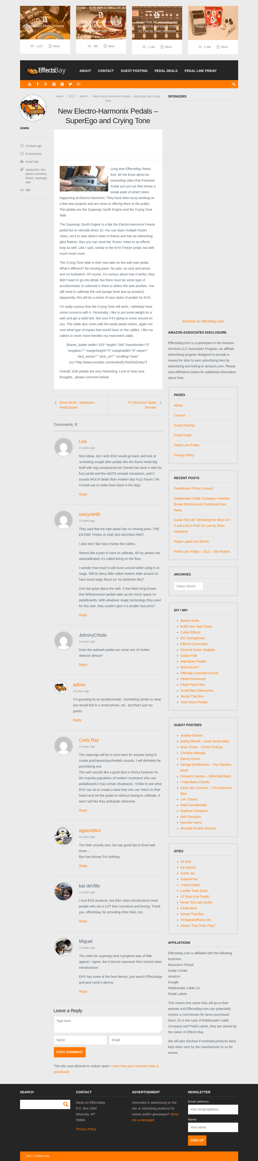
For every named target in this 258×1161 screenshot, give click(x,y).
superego (41, 178)
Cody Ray (89, 740)
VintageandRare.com (196, 920)
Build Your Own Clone (196, 626)
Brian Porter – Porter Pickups (202, 747)
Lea (83, 441)
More (56, 47)
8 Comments (34, 154)
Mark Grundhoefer (194, 805)
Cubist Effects (191, 632)
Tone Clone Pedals (194, 702)
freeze (29, 178)
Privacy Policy (184, 455)
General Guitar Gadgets (198, 650)
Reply (83, 494)
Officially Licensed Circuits (200, 673)
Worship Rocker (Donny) (198, 828)
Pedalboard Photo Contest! (193, 488)
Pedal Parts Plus (193, 685)
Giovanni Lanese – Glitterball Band (206, 776)
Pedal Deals (166, 71)
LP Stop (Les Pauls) (195, 896)
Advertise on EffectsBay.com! (203, 321)
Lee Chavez (189, 799)
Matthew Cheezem (194, 811)
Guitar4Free (189, 879)
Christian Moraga (193, 753)
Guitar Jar (188, 873)
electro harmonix (36, 174)
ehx (43, 169)
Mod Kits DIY (190, 667)
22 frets (186, 861)
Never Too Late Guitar (197, 902)
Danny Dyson (190, 759)
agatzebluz (90, 830)
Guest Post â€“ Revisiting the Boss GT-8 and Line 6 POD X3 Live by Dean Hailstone (202, 525)
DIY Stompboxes (193, 638)
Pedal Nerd (189, 908)
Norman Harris (191, 822)
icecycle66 (89, 514)
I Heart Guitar (190, 885)
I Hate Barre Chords (195, 782)
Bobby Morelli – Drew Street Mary (205, 741)
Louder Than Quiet (194, 891)
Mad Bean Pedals (193, 661)
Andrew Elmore (192, 735)
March (84, 96)
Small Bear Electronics (197, 690)
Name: (192, 1119)
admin (79, 684)
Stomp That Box (192, 696)
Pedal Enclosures (193, 679)
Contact (106, 71)
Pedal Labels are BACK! (191, 541)
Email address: (199, 1101)
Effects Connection (194, 644)
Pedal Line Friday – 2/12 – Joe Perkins (202, 551)
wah (28, 182)
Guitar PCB (189, 655)
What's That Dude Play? (198, 925)
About (85, 71)
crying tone (32, 169)
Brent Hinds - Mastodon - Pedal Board (78, 405)
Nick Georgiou (191, 817)
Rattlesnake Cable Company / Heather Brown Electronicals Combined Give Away (202, 504)
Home (59, 96)
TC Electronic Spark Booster (141, 405)
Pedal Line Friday (201, 71)
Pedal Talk (32, 161)
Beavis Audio (190, 621)
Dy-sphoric (188, 867)
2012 (72, 96)
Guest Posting (134, 71)
